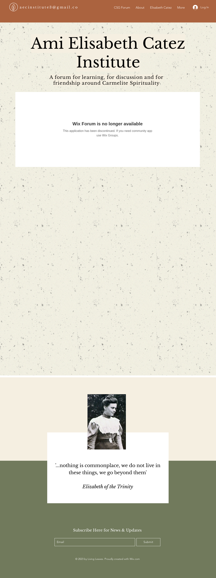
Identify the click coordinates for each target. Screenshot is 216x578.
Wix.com (135, 559)
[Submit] (148, 542)
